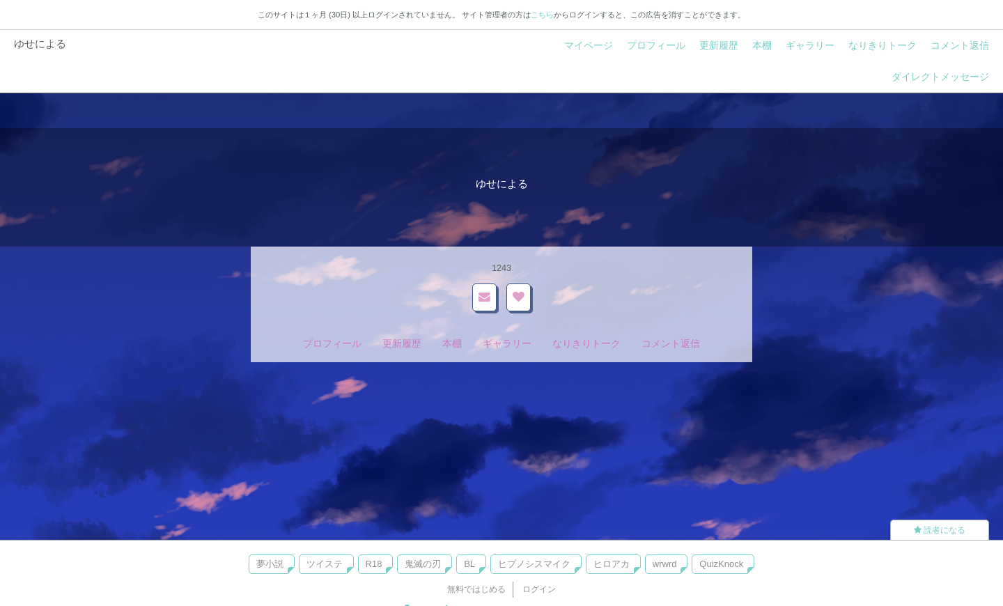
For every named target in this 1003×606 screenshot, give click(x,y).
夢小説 (269, 564)
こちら (542, 14)
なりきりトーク (882, 45)
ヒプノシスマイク (534, 564)
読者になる (939, 530)
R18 (374, 564)
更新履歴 (718, 45)
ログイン (539, 589)
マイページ (588, 45)
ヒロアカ (611, 564)
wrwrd (665, 564)
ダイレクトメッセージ (940, 76)
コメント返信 (960, 45)
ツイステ (324, 564)
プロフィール (656, 45)
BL (469, 564)
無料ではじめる (476, 589)
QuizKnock (721, 564)
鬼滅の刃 (423, 564)
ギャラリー (810, 45)
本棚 (762, 45)
